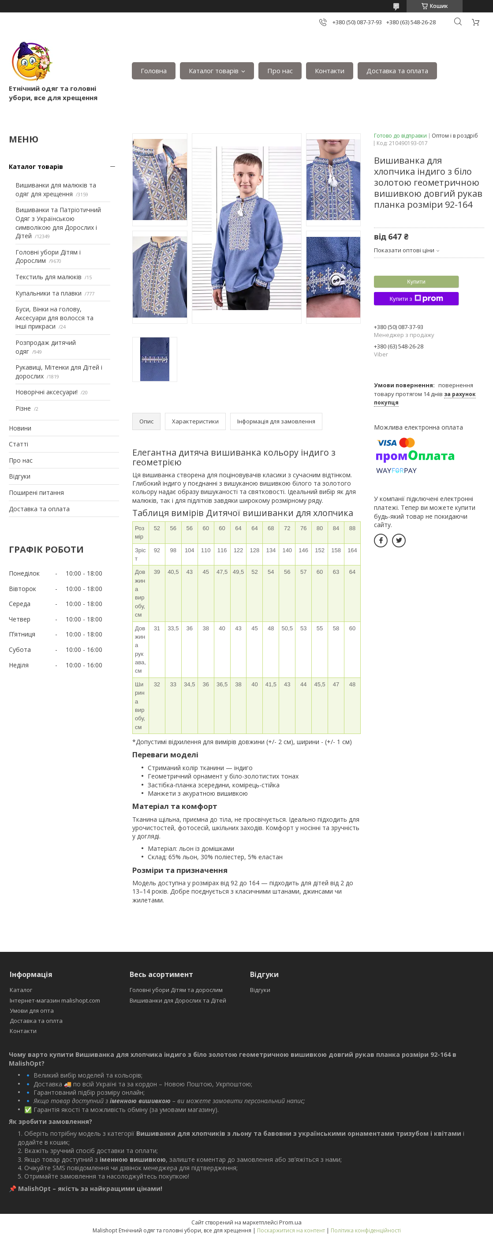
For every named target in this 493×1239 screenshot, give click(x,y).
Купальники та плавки (48, 293)
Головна (154, 70)
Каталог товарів (214, 70)
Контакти (329, 70)
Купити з (416, 299)
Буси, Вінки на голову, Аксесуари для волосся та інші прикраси (54, 317)
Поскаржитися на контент (291, 1230)
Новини (20, 428)
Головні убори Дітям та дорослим (176, 990)
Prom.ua (290, 1222)
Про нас (280, 70)
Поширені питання (36, 492)
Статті (18, 444)
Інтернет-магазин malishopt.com (55, 1000)
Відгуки (19, 476)
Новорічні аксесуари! (46, 392)
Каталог (21, 990)
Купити (416, 281)
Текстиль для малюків (48, 277)
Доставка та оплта (36, 1021)
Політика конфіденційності (366, 1230)
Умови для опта (32, 1010)
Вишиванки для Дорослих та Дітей (178, 1000)
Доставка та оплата (397, 70)
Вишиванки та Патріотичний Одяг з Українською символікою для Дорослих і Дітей (58, 223)
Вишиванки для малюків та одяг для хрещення (55, 189)
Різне (23, 408)
